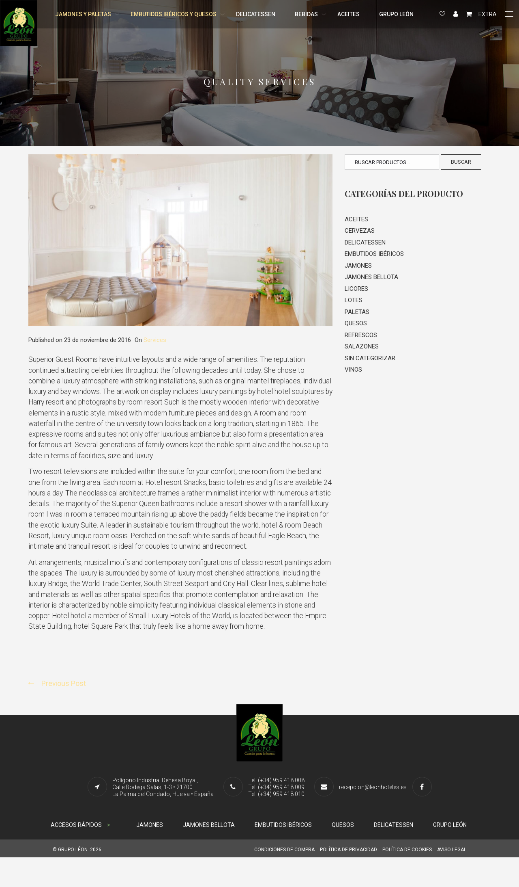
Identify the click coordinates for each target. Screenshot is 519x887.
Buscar (461, 162)
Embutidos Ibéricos (374, 255)
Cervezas (360, 231)
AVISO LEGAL (451, 879)
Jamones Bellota (371, 279)
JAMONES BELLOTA (209, 854)
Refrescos (361, 339)
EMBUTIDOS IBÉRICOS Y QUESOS (174, 14)
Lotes (353, 303)
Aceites (356, 219)
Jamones (358, 267)
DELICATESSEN (255, 14)
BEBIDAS (306, 14)
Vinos (353, 375)
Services (155, 340)
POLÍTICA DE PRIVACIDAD (348, 879)
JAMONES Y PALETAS (83, 14)
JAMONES (149, 854)
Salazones (362, 351)
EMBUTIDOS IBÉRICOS (283, 854)
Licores (356, 291)
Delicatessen (365, 243)
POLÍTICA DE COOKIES (407, 879)
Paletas (357, 315)
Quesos (356, 327)
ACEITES (348, 14)
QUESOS (343, 854)
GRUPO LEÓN (396, 14)
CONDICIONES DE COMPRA (284, 879)
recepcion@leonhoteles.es (373, 816)
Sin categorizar (370, 363)
